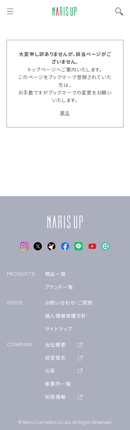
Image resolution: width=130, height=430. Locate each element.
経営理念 (64, 357)
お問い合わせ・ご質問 (69, 302)
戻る (65, 113)
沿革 (64, 370)
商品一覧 (55, 274)
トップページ (42, 69)
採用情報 (64, 397)
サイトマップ (58, 329)
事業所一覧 (58, 384)
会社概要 (64, 344)
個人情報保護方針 (65, 316)
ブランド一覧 (59, 287)
